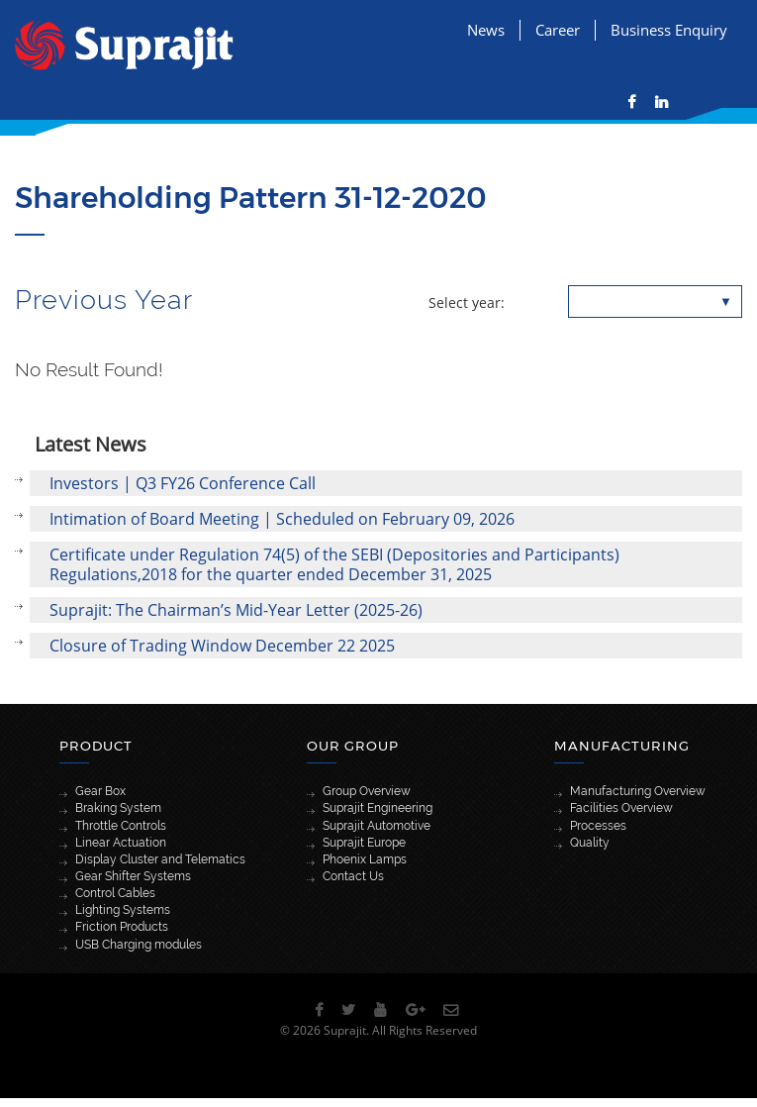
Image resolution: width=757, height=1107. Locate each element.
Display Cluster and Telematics (160, 859)
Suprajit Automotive (376, 826)
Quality (590, 843)
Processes (598, 826)
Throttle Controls (120, 826)
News (486, 30)
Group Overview (367, 791)
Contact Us (353, 876)
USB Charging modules (138, 945)
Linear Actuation (120, 843)
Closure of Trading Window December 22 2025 (222, 645)
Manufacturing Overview (638, 791)
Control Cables (115, 893)
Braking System (118, 808)
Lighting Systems (122, 910)
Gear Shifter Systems (133, 876)
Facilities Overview (621, 808)
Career (557, 30)
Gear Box (100, 791)
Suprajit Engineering (377, 808)
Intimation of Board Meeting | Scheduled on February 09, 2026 (282, 519)
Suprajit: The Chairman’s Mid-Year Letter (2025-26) (236, 610)
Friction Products (121, 927)
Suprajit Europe (364, 843)
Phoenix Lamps (365, 859)
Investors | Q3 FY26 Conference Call (182, 483)
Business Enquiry (669, 30)
